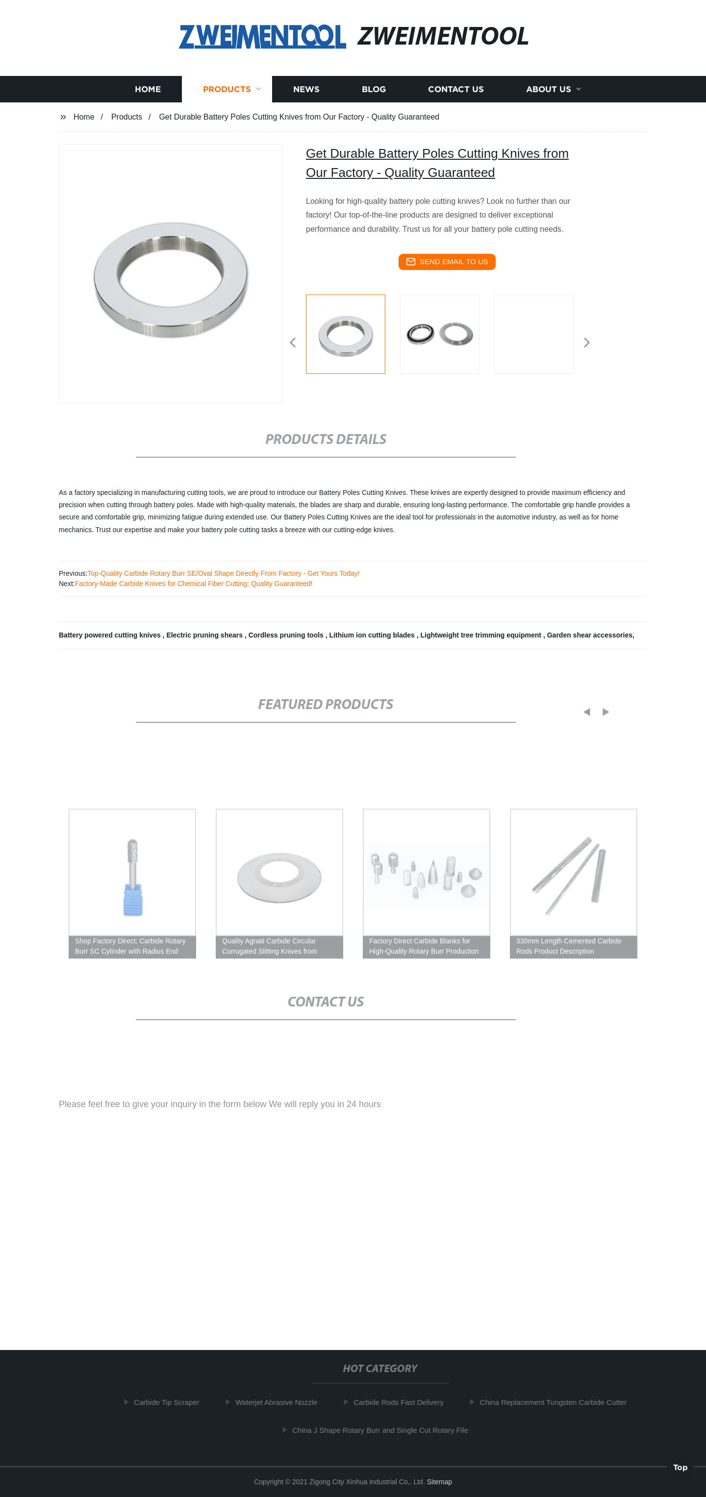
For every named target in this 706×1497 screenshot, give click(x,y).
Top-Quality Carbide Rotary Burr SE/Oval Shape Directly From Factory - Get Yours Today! (223, 573)
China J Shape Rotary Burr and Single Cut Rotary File (385, 1429)
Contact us (456, 89)
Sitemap (439, 1482)
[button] (292, 343)
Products (227, 89)
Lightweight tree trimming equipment (481, 635)
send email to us (447, 262)
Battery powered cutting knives (111, 635)
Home (148, 89)
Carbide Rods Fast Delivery (403, 1402)
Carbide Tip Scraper (170, 1402)
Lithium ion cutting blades (373, 635)
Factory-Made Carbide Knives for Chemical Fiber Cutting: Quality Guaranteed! (194, 584)
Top (680, 1467)
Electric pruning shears (205, 635)
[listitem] (353, 338)
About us (548, 89)
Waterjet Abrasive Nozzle (281, 1402)
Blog (374, 89)
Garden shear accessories (589, 635)
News (306, 89)
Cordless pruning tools (287, 635)
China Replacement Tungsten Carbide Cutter (557, 1402)
